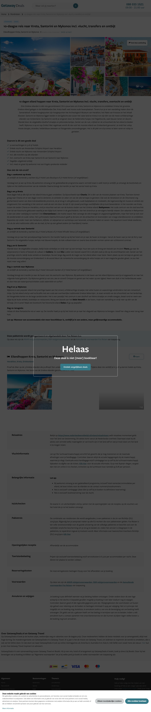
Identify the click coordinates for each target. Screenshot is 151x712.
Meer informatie (8, 708)
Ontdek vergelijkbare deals (75, 367)
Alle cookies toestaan (137, 701)
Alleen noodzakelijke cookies (109, 701)
